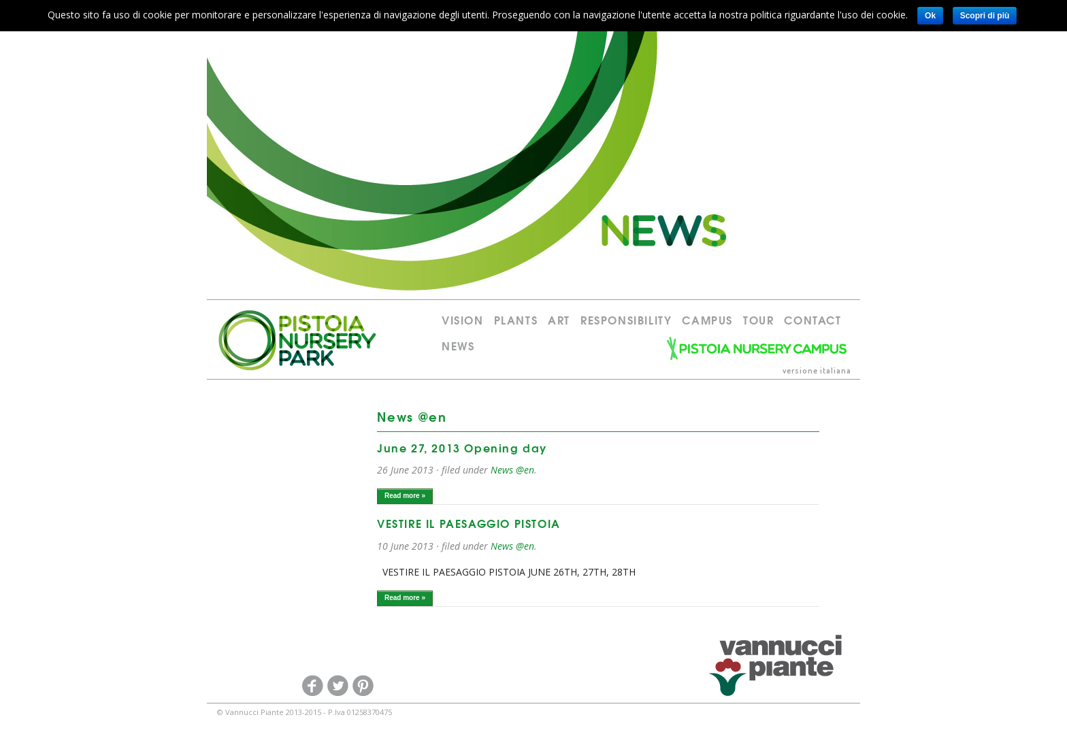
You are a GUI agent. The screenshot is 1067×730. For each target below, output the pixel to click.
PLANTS (516, 319)
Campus (707, 319)
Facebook (312, 686)
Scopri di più (985, 15)
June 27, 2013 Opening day (462, 447)
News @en (512, 469)
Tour (758, 319)
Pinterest (363, 686)
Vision (463, 319)
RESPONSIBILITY (626, 319)
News (458, 345)
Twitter (337, 686)
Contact (812, 319)
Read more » (404, 495)
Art (559, 319)
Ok (930, 15)
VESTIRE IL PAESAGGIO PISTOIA (469, 522)
